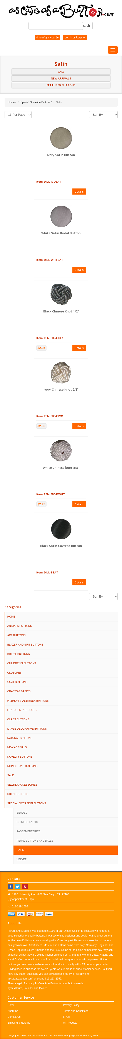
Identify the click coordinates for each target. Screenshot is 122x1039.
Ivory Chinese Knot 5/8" (61, 389)
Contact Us (14, 1016)
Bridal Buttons (18, 654)
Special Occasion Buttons (35, 102)
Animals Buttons (19, 626)
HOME (11, 616)
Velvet (22, 859)
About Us (13, 1011)
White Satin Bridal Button (61, 233)
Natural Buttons (19, 738)
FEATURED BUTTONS (61, 85)
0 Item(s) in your (47, 37)
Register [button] (81, 37)
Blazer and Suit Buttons (25, 644)
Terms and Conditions (75, 1011)
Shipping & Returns (19, 1022)
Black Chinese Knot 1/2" (61, 311)
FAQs (66, 1016)
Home (11, 102)
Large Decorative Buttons (27, 728)
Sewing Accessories (22, 784)
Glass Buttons (18, 719)
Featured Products (22, 710)
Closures (14, 672)
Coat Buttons (17, 682)
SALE (61, 72)
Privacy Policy (71, 1005)
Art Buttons (16, 635)
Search (85, 25)
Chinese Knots (27, 822)
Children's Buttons (21, 663)
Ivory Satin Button (61, 155)
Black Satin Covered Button (61, 546)
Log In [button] (68, 37)
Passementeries (28, 831)
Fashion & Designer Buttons (28, 700)
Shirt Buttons (17, 794)
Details (79, 191)
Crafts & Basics (19, 691)
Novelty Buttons (19, 756)
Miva (95, 1035)
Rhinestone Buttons (22, 766)
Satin (20, 850)
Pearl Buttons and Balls (35, 840)
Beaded (22, 812)
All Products (70, 1022)
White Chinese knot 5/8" (61, 468)
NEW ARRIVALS (61, 78)
